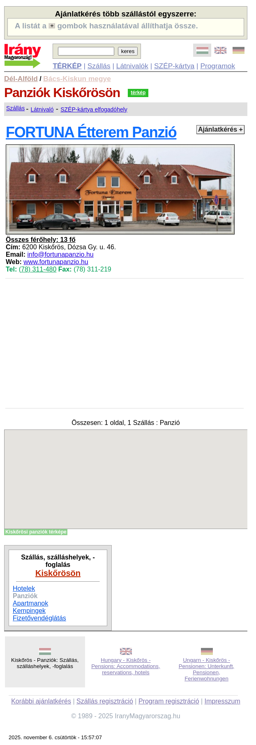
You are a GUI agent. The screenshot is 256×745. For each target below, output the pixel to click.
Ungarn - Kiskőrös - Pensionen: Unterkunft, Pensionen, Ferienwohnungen (207, 669)
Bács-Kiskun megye (77, 78)
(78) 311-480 (38, 269)
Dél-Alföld (21, 78)
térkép (138, 92)
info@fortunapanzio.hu (60, 254)
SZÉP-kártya (174, 66)
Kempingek (29, 610)
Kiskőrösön (58, 573)
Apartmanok (30, 603)
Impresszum (222, 701)
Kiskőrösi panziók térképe (36, 532)
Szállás (99, 66)
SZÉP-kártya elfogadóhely (93, 109)
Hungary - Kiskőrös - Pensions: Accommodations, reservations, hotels (125, 666)
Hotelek (24, 588)
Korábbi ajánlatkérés (41, 701)
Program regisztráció (168, 701)
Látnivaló (42, 109)
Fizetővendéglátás (39, 618)
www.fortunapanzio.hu (55, 261)
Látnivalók (132, 66)
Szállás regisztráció (104, 701)
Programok (217, 66)
